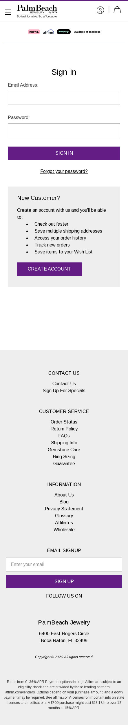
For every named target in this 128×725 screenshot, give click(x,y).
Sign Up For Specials (64, 390)
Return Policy (64, 428)
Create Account (49, 268)
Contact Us (64, 383)
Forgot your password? (64, 171)
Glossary (64, 515)
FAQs (64, 435)
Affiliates (64, 522)
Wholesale (64, 529)
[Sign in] (100, 11)
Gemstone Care (64, 449)
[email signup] (64, 564)
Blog (64, 501)
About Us (64, 494)
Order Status (64, 421)
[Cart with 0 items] (118, 11)
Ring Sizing (64, 456)
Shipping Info (64, 442)
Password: (19, 117)
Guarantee (64, 463)
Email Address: (23, 85)
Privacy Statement (64, 508)
